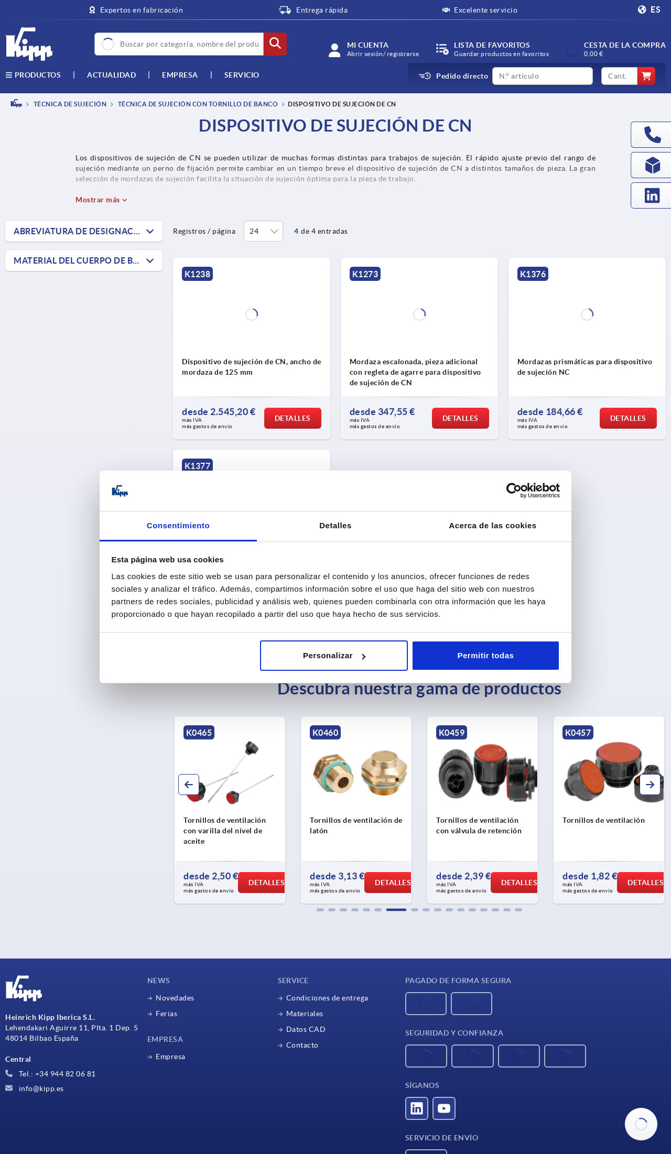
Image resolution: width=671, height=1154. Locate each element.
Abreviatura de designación (82, 231)
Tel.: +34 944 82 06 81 (50, 1074)
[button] (320, 909)
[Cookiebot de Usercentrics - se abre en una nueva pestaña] (514, 491)
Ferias (166, 1013)
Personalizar (334, 655)
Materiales (304, 1013)
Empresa (180, 75)
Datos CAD (306, 1029)
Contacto (302, 1045)
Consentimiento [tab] (178, 525)
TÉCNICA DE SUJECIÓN (69, 104)
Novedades (175, 998)
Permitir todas (485, 655)
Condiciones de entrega (327, 998)
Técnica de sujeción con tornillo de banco (197, 104)
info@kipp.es (34, 1088)
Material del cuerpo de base (81, 260)
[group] (238, 810)
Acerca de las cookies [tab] (492, 525)
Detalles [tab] (335, 525)
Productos (33, 75)
